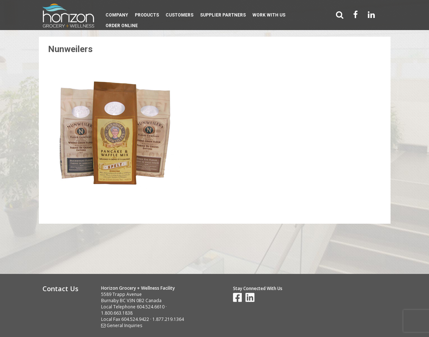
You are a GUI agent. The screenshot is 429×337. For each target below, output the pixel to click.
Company (117, 15)
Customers (179, 15)
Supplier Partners (223, 15)
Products (147, 15)
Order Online (122, 25)
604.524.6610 (150, 307)
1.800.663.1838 (117, 313)
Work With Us (268, 15)
